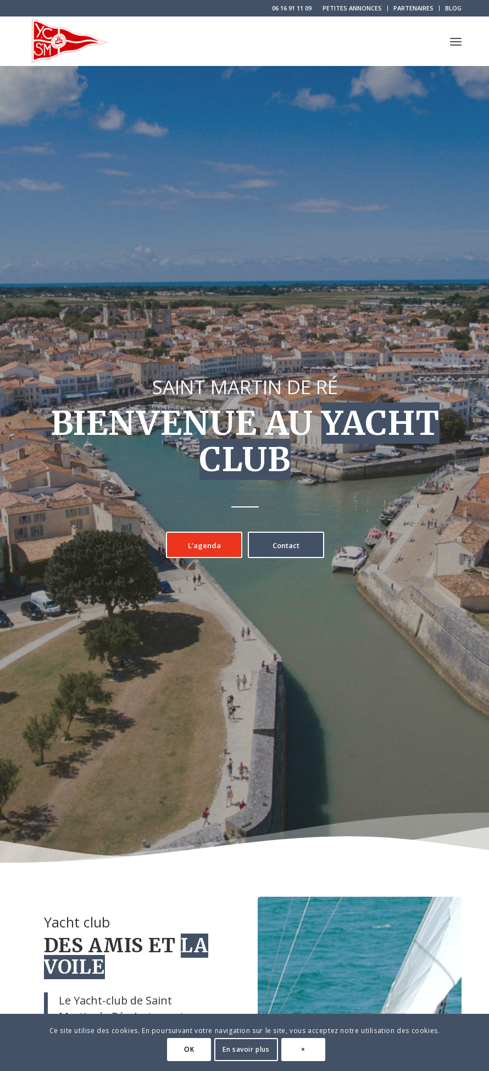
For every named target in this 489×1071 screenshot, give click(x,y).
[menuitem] (352, 8)
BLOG (453, 8)
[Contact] (286, 545)
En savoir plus (246, 1049)
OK (189, 1049)
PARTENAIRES (413, 8)
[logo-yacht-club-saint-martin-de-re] (68, 41)
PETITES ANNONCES (352, 8)
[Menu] (456, 41)
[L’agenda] (204, 545)
